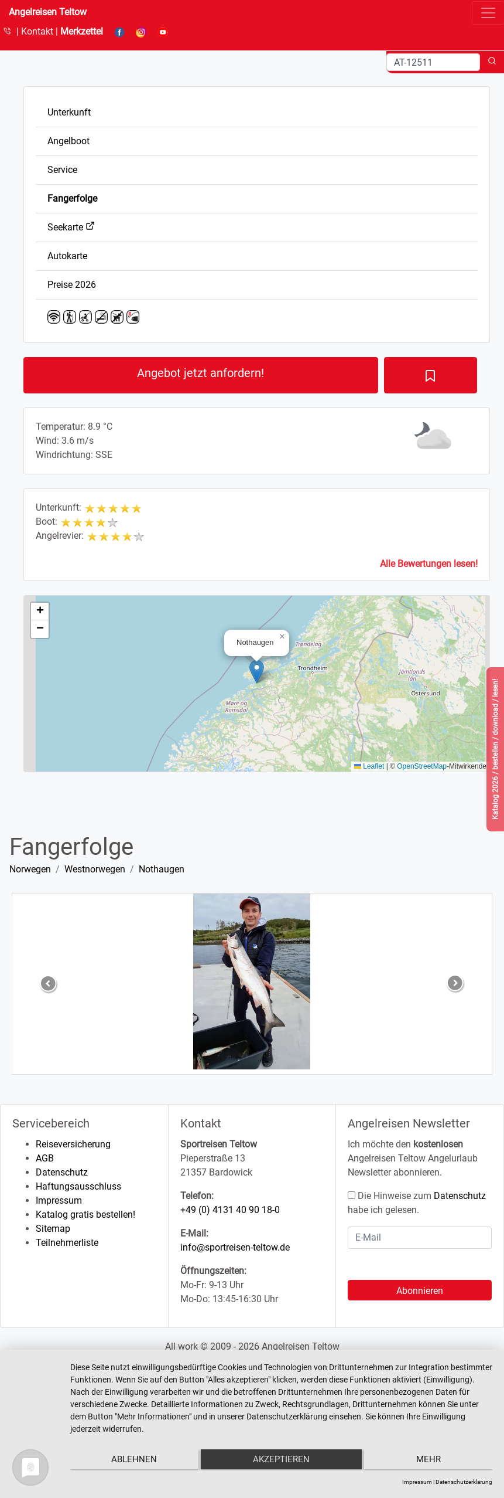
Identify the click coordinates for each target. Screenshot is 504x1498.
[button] (256, 672)
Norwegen (30, 869)
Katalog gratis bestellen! (85, 1214)
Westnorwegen (94, 869)
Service (62, 169)
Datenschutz (62, 1172)
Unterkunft (69, 112)
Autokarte (67, 255)
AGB (45, 1158)
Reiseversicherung (73, 1144)
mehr (429, 1460)
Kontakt (38, 31)
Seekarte (71, 227)
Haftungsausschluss (78, 1186)
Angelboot (68, 141)
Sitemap (53, 1228)
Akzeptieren (281, 1460)
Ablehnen (133, 1460)
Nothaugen (161, 869)
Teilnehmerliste (67, 1242)
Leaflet (369, 766)
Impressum (59, 1200)
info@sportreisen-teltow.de (235, 1247)
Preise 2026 (71, 284)
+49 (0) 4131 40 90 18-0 (230, 1209)
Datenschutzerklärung (464, 1482)
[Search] (433, 62)
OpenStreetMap (422, 766)
